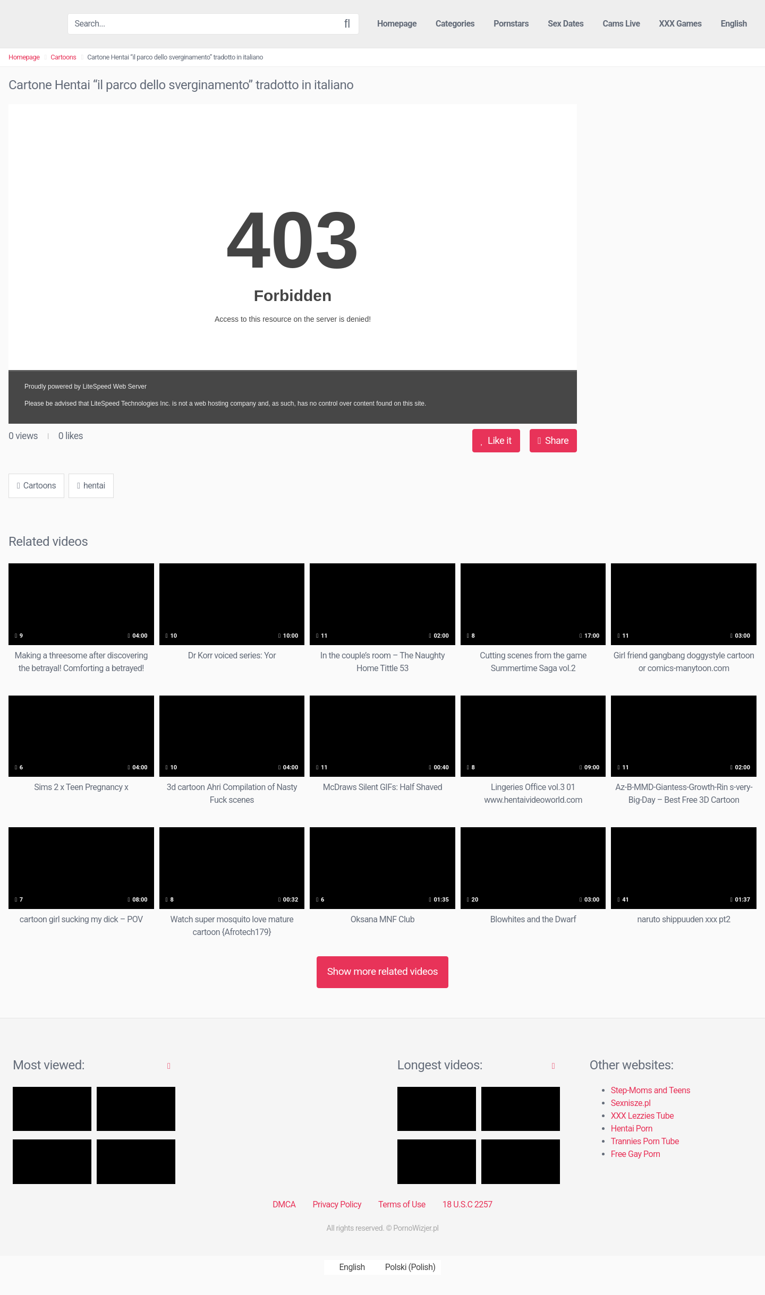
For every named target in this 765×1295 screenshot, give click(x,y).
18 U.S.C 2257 (467, 1204)
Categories (455, 24)
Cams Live (621, 24)
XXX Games (680, 24)
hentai (91, 486)
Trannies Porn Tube (645, 1141)
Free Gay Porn (635, 1154)
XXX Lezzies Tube (642, 1116)
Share (553, 440)
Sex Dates (565, 24)
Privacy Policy (336, 1204)
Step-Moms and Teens (651, 1090)
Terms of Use (402, 1204)
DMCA (284, 1204)
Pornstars (511, 24)
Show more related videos (382, 971)
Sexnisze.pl (631, 1103)
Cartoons (63, 57)
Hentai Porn (631, 1129)
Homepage (396, 24)
